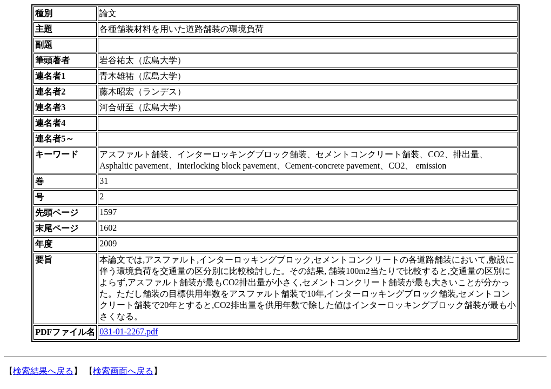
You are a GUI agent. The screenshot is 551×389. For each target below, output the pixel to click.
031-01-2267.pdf (128, 331)
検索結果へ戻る (43, 370)
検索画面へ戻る (123, 370)
